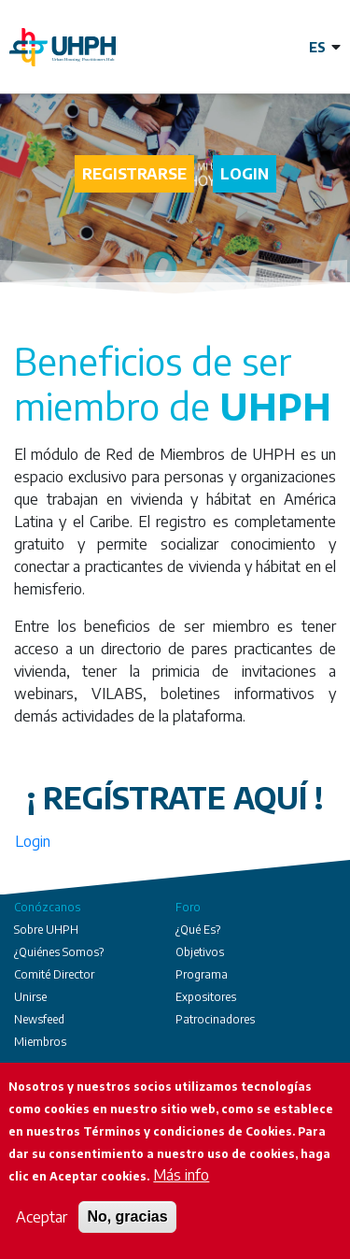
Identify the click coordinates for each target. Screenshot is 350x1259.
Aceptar (41, 1217)
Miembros (40, 1042)
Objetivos (199, 952)
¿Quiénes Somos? (59, 952)
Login (244, 174)
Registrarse (134, 174)
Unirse (30, 997)
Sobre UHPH (46, 930)
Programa (201, 974)
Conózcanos (47, 907)
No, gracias (127, 1216)
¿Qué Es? (197, 930)
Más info (181, 1175)
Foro (188, 907)
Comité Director (54, 974)
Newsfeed (39, 1019)
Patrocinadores (215, 1019)
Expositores (205, 997)
